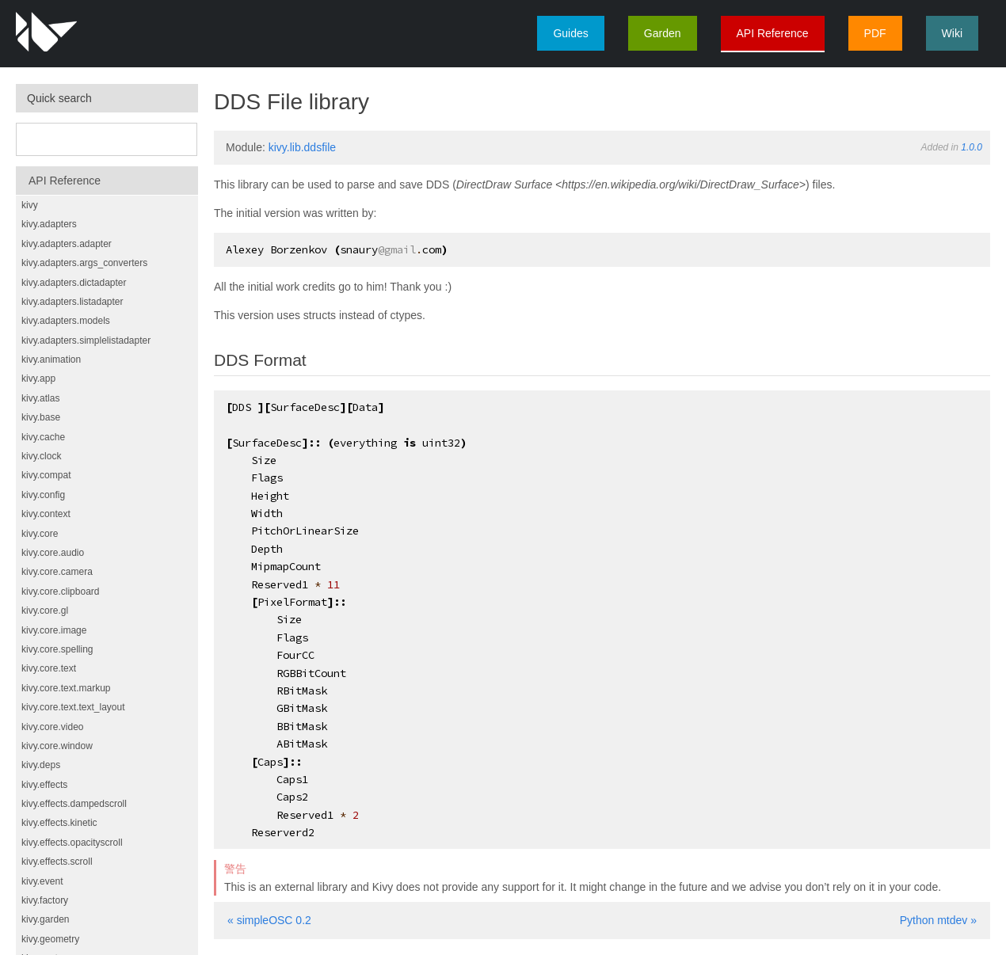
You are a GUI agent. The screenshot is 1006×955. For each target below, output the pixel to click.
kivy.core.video (52, 726)
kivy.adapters (49, 224)
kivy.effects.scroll (57, 861)
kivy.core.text (48, 668)
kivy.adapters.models (65, 320)
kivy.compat (45, 475)
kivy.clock (41, 456)
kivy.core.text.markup (65, 688)
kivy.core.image (53, 630)
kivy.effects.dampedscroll (74, 803)
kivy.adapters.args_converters (84, 262)
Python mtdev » (938, 920)
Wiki (952, 33)
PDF (875, 33)
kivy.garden (45, 919)
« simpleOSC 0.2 (269, 920)
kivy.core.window (57, 745)
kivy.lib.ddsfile (302, 147)
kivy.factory (44, 900)
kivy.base (40, 417)
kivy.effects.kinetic (59, 822)
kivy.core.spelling (57, 649)
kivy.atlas (40, 398)
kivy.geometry (50, 939)
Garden (662, 33)
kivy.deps (40, 764)
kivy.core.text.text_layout (73, 707)
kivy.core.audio (52, 552)
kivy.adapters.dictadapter (74, 282)
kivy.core (39, 533)
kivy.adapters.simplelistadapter (86, 340)
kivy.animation (51, 359)
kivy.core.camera (57, 571)
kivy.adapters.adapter (66, 243)
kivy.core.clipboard (60, 591)
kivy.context (45, 513)
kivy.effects (44, 784)
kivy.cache (43, 437)
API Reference (773, 33)
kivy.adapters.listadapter (72, 301)
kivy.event (42, 881)
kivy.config (43, 494)
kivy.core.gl (44, 610)
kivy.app (38, 378)
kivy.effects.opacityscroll (72, 842)
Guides (570, 33)
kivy (29, 205)
